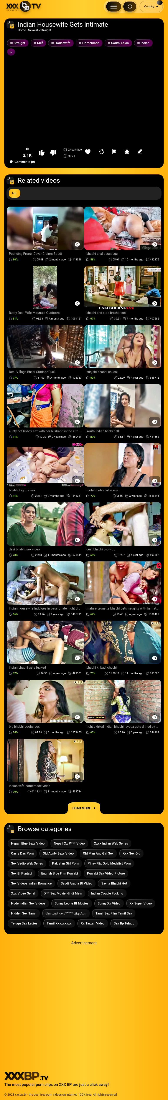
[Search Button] (130, 6)
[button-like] (41, 153)
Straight (45, 30)
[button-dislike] (53, 153)
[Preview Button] (77, 244)
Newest (33, 30)
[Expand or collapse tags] (11, 51)
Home (22, 30)
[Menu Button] (113, 6)
